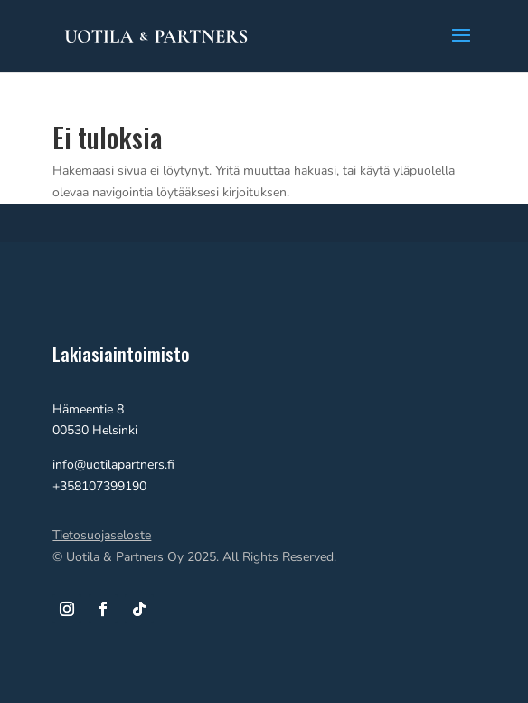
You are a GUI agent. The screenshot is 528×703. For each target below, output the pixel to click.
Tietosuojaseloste (101, 535)
